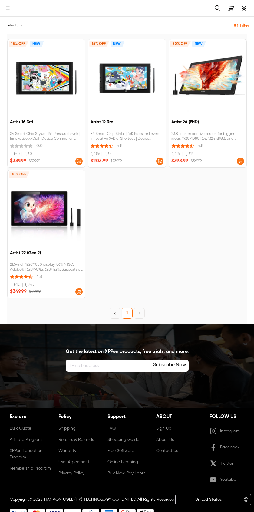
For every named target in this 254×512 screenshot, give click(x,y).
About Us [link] (165, 439)
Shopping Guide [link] (123, 439)
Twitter (221, 463)
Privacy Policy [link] (71, 473)
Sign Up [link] (163, 428)
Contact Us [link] (167, 451)
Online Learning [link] (122, 462)
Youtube (222, 480)
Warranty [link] (67, 451)
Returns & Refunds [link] (76, 439)
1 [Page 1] (127, 313)
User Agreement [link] (73, 462)
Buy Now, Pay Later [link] (126, 473)
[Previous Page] (115, 313)
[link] (231, 8)
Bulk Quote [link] (20, 428)
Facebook (224, 447)
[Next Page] (139, 313)
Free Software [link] (120, 451)
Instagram (224, 431)
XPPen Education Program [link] (26, 454)
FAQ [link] (111, 428)
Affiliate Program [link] (26, 439)
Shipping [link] (67, 428)
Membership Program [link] (30, 468)
